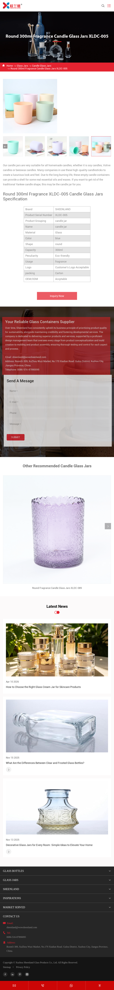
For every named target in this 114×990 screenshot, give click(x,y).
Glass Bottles (13, 870)
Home (10, 65)
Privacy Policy (23, 967)
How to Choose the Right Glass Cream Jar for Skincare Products (43, 687)
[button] (5, 146)
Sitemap (7, 967)
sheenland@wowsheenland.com (27, 357)
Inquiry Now (57, 298)
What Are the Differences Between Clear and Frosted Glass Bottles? (45, 762)
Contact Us (11, 916)
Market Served (14, 907)
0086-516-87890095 (26, 369)
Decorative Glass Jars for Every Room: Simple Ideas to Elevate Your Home (49, 845)
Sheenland (11, 889)
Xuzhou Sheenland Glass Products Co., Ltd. (36, 962)
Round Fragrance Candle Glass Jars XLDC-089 (57, 590)
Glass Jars (22, 65)
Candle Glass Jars (41, 65)
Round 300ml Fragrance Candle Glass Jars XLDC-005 (39, 68)
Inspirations (12, 898)
